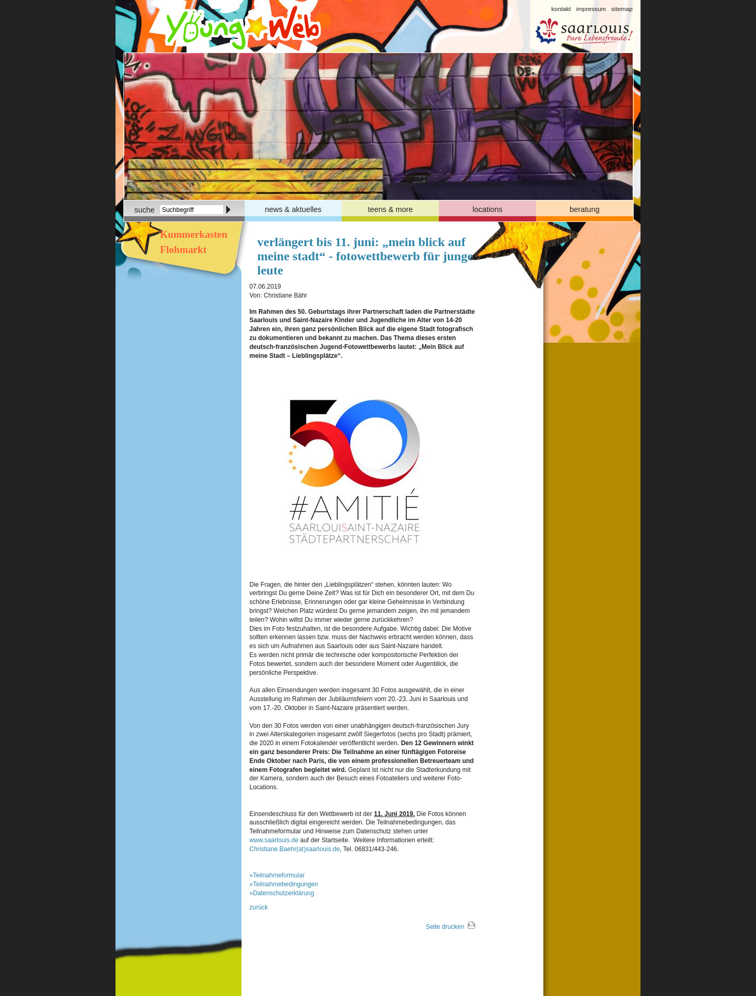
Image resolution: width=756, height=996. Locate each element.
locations (487, 209)
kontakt (561, 8)
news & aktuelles (293, 209)
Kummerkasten (192, 234)
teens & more (390, 209)
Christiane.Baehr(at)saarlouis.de (294, 849)
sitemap (622, 8)
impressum (591, 8)
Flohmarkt (182, 249)
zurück (258, 907)
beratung (585, 209)
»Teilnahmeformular (276, 875)
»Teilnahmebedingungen (283, 884)
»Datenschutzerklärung (281, 893)
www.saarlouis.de (273, 840)
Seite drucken (445, 926)
